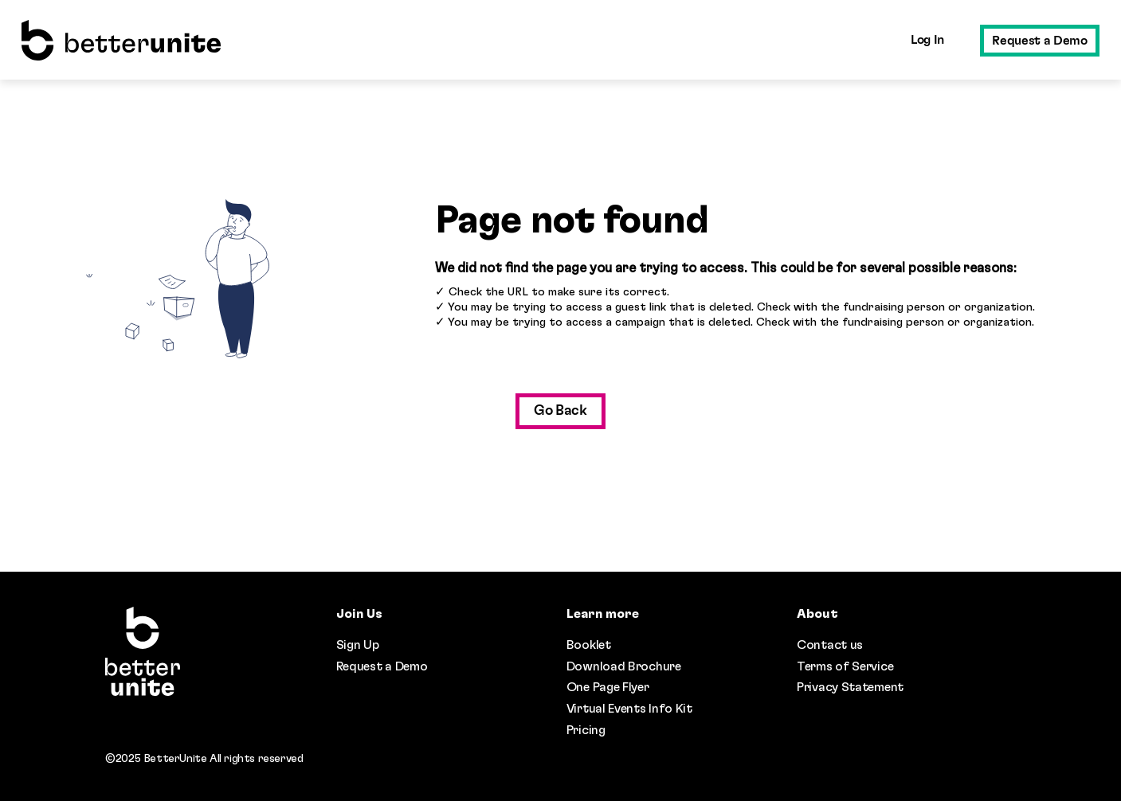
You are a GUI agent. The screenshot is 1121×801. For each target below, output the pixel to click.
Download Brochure (623, 666)
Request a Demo (1039, 40)
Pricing (586, 730)
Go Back (560, 411)
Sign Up (357, 645)
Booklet (588, 645)
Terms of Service (845, 666)
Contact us (830, 645)
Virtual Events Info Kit (629, 708)
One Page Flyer (607, 687)
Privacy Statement (850, 687)
